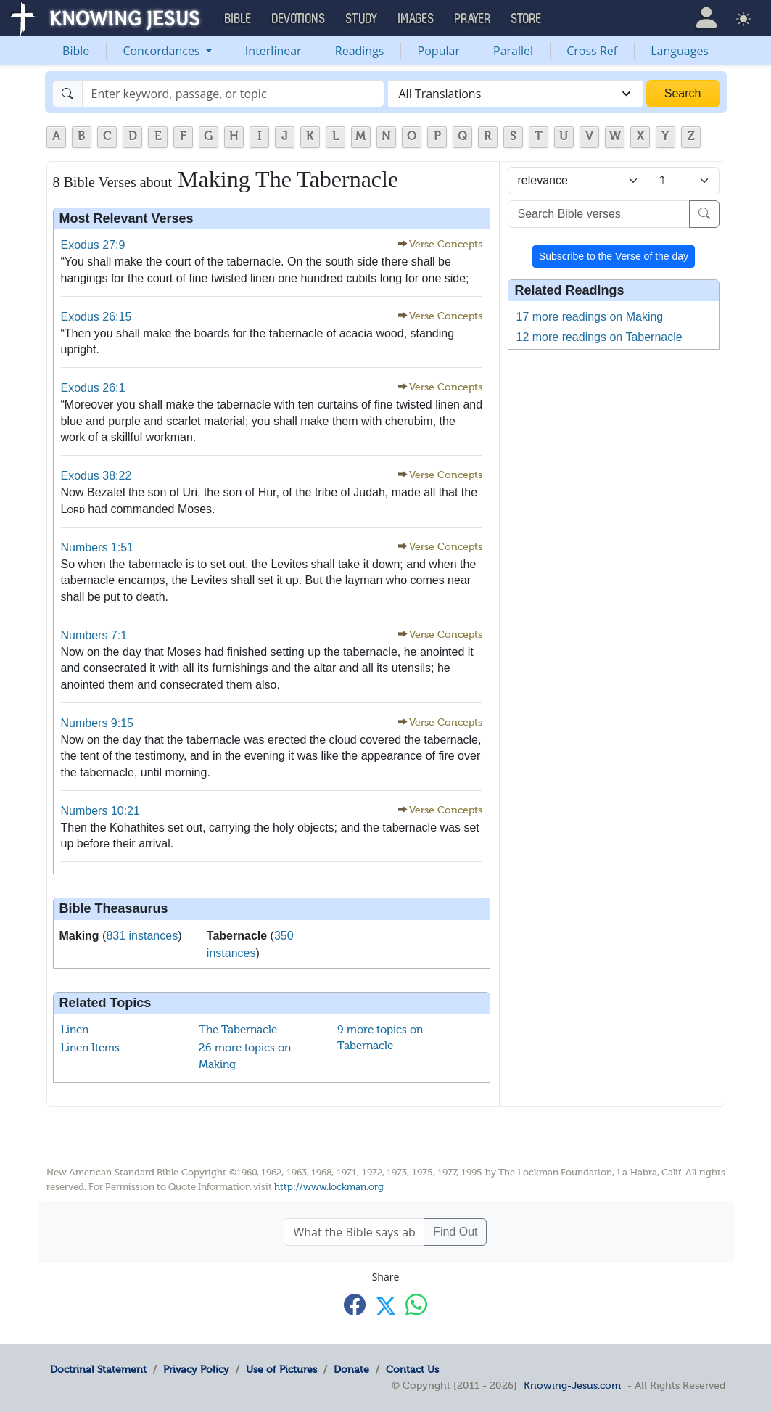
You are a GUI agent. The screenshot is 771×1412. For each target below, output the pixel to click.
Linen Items (90, 1048)
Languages (680, 51)
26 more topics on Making (245, 1056)
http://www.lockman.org (329, 1186)
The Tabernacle (238, 1029)
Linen (74, 1029)
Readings (359, 51)
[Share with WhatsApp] (416, 1304)
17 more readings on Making (589, 317)
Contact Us (412, 1369)
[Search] (233, 93)
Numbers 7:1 (94, 635)
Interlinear (273, 51)
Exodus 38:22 (96, 475)
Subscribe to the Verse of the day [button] (613, 256)
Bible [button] (238, 18)
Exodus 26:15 (96, 317)
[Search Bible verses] (598, 214)
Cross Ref (591, 51)
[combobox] (515, 93)
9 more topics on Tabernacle (380, 1038)
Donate (351, 1369)
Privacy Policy (196, 1369)
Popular (439, 51)
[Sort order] (683, 180)
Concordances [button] (162, 51)
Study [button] (362, 18)
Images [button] (416, 18)
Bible (75, 51)
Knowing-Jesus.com (572, 1385)
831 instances (142, 935)
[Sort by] (578, 180)
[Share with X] (385, 1305)
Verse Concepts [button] (445, 244)
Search (682, 93)
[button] (706, 18)
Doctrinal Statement (98, 1369)
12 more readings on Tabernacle (599, 337)
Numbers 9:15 (97, 723)
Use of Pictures (281, 1369)
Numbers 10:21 (100, 811)
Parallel (513, 51)
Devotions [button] (299, 18)
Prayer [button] (473, 18)
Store (526, 18)
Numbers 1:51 (97, 547)
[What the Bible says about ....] (354, 1232)
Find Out (455, 1232)
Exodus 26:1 (93, 388)
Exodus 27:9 (93, 245)
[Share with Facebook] (355, 1304)
